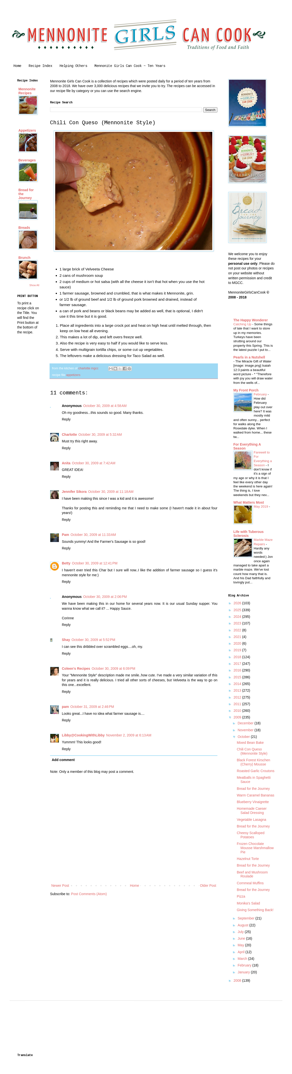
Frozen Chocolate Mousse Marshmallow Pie (255, 848)
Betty (66, 563)
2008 (238, 980)
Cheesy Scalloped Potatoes (251, 835)
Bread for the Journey (253, 789)
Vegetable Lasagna (251, 820)
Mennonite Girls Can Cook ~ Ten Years (129, 66)
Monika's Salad (248, 903)
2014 (238, 684)
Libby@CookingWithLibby (83, 735)
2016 (238, 670)
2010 (238, 711)
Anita (66, 463)
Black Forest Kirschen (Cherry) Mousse (253, 762)
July (241, 932)
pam (65, 707)
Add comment (63, 760)
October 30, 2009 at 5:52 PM (93, 640)
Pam (65, 535)
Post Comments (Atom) (89, 894)
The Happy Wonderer (250, 320)
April (241, 952)
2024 (238, 617)
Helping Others (73, 66)
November (246, 730)
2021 (238, 637)
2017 (238, 664)
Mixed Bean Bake (250, 743)
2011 (238, 704)
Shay (66, 640)
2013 (238, 690)
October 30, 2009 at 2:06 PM (105, 597)
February (261, 394)
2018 (238, 657)
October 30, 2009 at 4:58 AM (105, 406)
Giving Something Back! (255, 910)
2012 (238, 697)
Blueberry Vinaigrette (253, 802)
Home (17, 66)
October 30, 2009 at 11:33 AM (93, 535)
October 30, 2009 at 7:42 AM (93, 463)
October (244, 737)
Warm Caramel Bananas (255, 795)
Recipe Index (40, 66)
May (241, 945)
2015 (238, 677)
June (242, 938)
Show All (34, 285)
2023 (238, 623)
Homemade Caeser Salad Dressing (251, 811)
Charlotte (69, 434)
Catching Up (242, 324)
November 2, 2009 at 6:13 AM (128, 735)
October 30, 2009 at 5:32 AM (100, 434)
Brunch (24, 258)
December (246, 723)
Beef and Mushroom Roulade (252, 874)
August (243, 925)
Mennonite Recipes (27, 91)
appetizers (73, 375)
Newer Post (60, 885)
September (246, 918)
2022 (238, 630)
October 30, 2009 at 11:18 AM (110, 492)
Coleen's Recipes (76, 668)
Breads (24, 228)
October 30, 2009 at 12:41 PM (95, 563)
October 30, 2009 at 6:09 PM (113, 668)
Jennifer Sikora (74, 492)
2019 (238, 650)
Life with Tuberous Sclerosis (248, 534)
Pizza (241, 896)
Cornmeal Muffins (250, 883)
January (244, 972)
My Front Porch (246, 390)
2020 (238, 643)
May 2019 (261, 506)
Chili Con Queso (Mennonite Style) (252, 751)
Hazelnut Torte (248, 859)
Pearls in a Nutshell (249, 357)
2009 (238, 717)
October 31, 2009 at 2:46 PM (92, 707)
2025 (238, 610)
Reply (66, 419)
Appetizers (27, 130)
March (243, 959)
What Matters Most (248, 502)
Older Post (208, 885)
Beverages (27, 160)
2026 (238, 603)
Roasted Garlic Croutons (255, 771)
